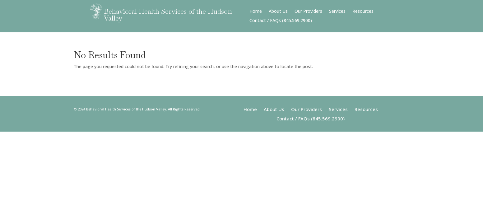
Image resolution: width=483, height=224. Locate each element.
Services (337, 11)
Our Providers (308, 11)
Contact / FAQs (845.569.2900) (280, 20)
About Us (278, 11)
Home (255, 11)
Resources (363, 11)
